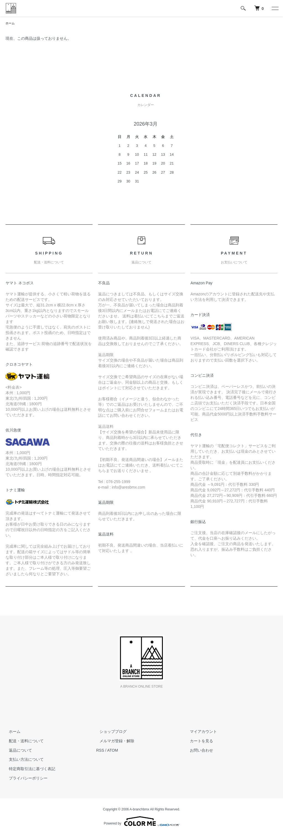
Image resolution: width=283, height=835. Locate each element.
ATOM (112, 751)
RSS (100, 751)
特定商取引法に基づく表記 (29, 769)
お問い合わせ (198, 751)
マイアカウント (200, 732)
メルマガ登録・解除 (113, 741)
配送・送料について (23, 741)
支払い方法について (23, 760)
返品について (17, 751)
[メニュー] (274, 8)
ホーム (10, 23)
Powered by (141, 822)
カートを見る (198, 741)
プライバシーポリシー (25, 778)
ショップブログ (109, 732)
